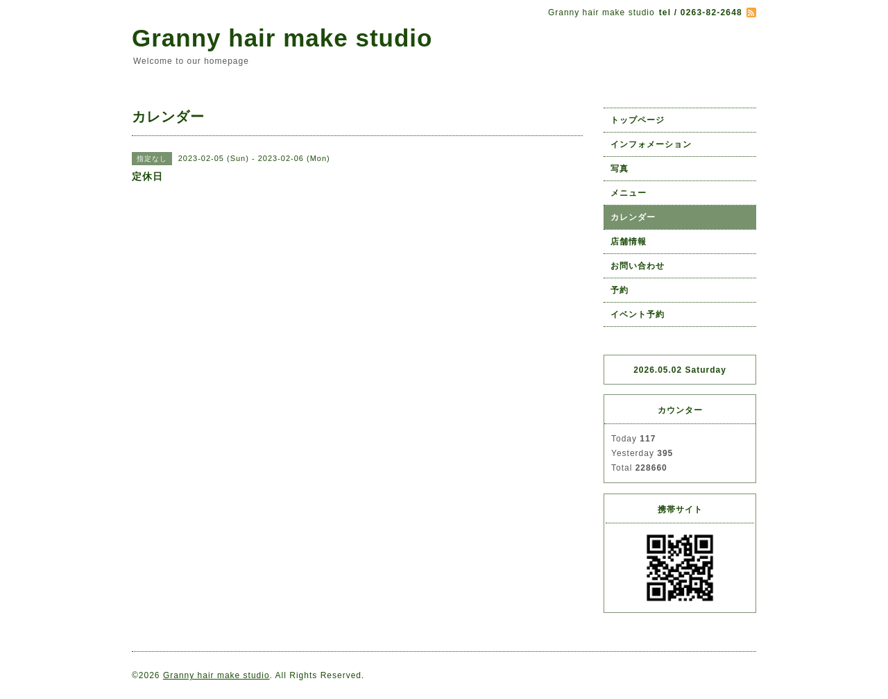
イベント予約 (637, 314)
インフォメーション (651, 144)
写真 (619, 169)
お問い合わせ (637, 266)
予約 (619, 290)
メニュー (628, 193)
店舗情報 (628, 241)
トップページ (637, 120)
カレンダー (633, 217)
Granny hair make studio (282, 37)
